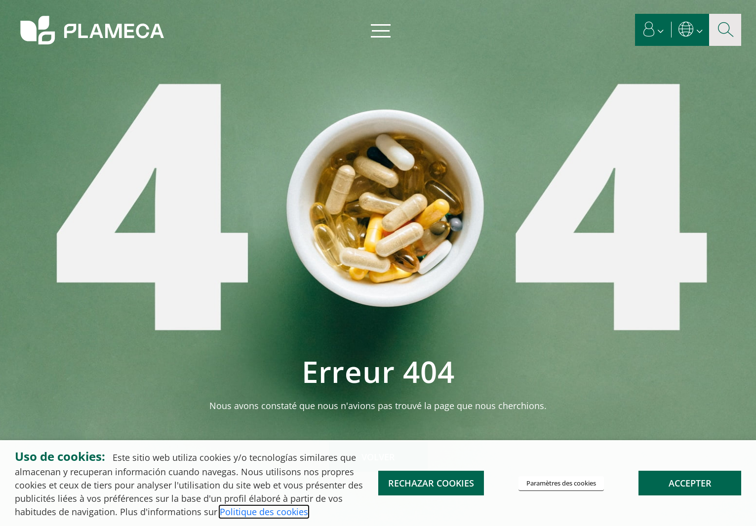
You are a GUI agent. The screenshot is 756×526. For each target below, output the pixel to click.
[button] (653, 30)
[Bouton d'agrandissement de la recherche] (725, 30)
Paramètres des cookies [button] (561, 483)
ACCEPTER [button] (690, 483)
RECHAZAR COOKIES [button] (431, 483)
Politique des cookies (264, 512)
